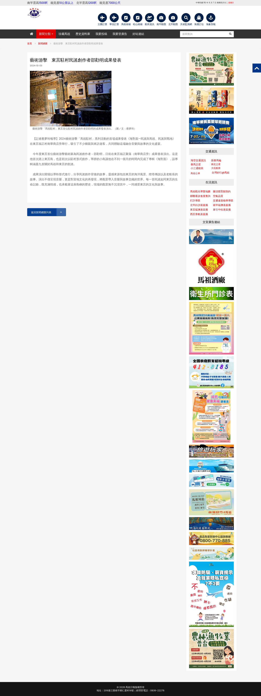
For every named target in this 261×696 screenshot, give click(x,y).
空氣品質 (218, 196)
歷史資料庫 (83, 34)
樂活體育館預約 (222, 191)
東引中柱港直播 (222, 209)
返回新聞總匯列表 (48, 212)
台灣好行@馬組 (220, 172)
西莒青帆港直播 (199, 214)
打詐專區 (195, 200)
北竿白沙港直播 (199, 205)
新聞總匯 (42, 43)
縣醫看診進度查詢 (200, 196)
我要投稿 (101, 34)
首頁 (29, 43)
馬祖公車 (195, 173)
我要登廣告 (120, 34)
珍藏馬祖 (64, 34)
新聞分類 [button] (46, 34)
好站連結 (138, 34)
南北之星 (216, 164)
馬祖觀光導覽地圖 (200, 191)
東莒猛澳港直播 (199, 209)
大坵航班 (216, 168)
